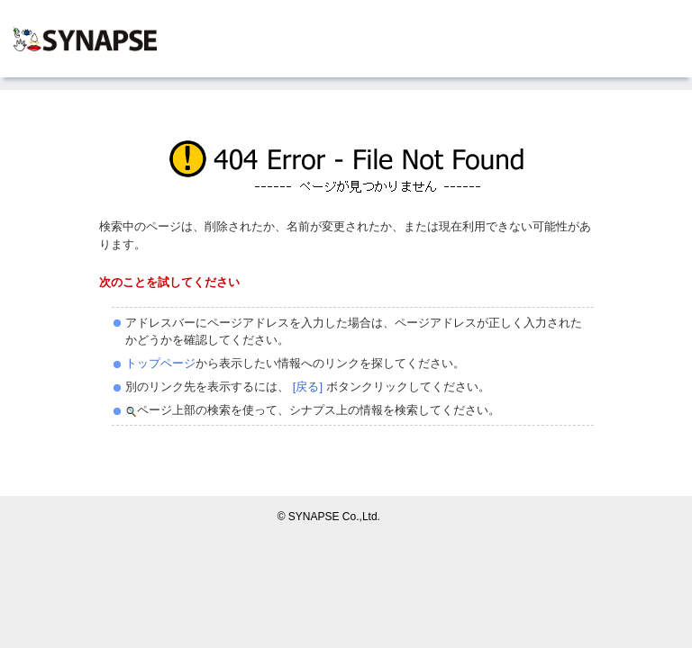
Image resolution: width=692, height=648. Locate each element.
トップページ (160, 363)
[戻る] (306, 386)
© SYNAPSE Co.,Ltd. (329, 516)
